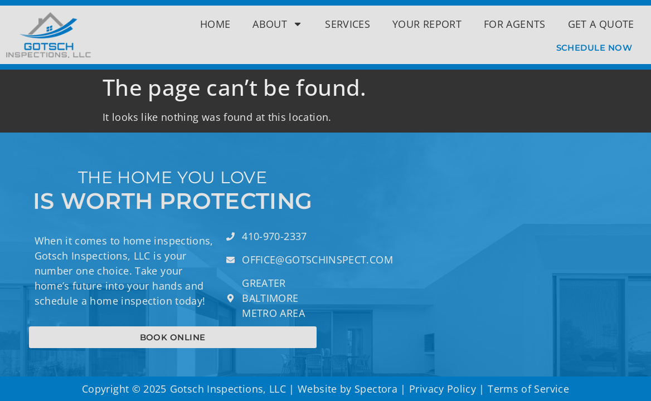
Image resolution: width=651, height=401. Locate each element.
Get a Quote (601, 24)
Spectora (375, 388)
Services (347, 24)
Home (215, 24)
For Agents (515, 24)
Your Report (426, 24)
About (277, 24)
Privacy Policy (442, 388)
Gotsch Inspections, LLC (228, 388)
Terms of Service (528, 388)
